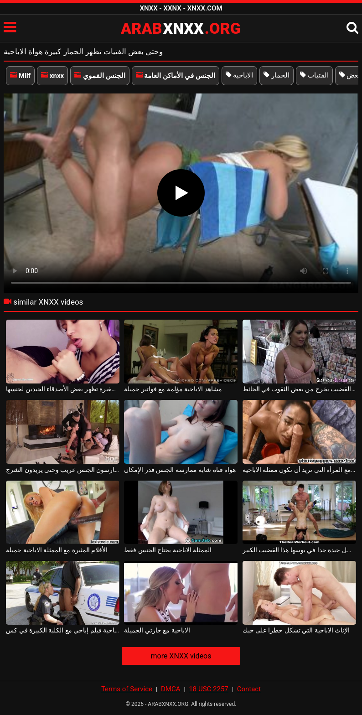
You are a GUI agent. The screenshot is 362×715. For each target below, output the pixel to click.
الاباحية (239, 75)
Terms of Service (126, 689)
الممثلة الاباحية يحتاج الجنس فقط (168, 550)
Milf (20, 76)
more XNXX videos (180, 656)
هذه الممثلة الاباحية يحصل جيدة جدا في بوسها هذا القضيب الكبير (299, 550)
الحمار (277, 75)
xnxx (52, 76)
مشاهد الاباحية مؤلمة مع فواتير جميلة (173, 389)
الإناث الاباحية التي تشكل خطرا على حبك (296, 630)
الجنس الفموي (99, 76)
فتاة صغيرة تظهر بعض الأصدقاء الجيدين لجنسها (62, 389)
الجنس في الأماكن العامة (175, 76)
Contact (249, 689)
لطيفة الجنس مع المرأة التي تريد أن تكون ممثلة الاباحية (299, 469)
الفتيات (314, 75)
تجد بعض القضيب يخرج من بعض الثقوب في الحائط (299, 389)
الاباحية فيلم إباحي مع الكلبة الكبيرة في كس (62, 630)
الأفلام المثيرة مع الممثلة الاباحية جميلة (57, 550)
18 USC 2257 (208, 689)
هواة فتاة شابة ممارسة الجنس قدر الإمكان (180, 469)
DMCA (171, 689)
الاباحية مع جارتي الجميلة (157, 630)
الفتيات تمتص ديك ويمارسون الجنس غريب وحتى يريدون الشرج (62, 469)
